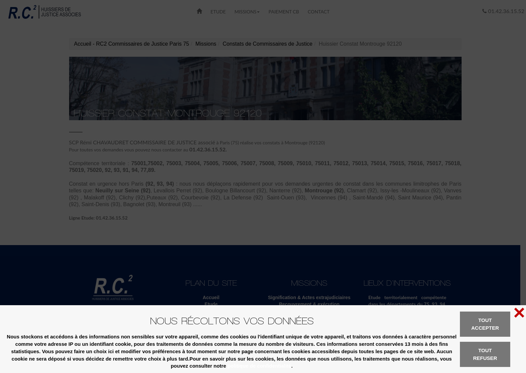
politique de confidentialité (259, 366)
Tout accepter (485, 324)
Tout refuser (485, 354)
